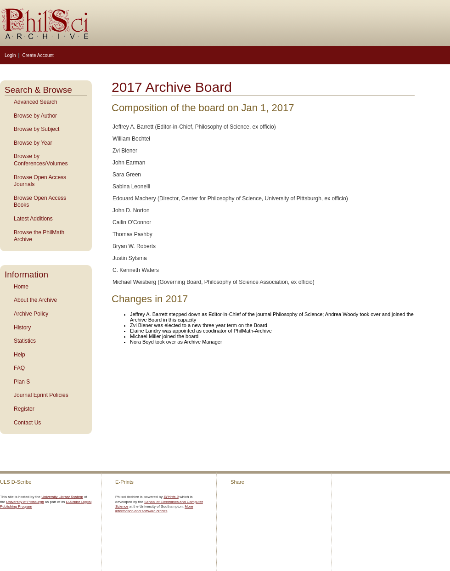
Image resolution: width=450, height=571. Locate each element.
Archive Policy (31, 314)
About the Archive (35, 300)
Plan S (22, 382)
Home (21, 286)
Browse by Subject (36, 129)
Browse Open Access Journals (40, 181)
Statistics (25, 341)
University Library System (62, 497)
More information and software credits (154, 508)
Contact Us (27, 422)
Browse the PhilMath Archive (39, 236)
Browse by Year (33, 143)
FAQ (19, 368)
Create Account (37, 55)
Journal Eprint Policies (41, 395)
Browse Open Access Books (40, 202)
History (22, 327)
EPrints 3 (170, 497)
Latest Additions (33, 218)
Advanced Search (35, 102)
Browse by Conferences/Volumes (41, 160)
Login (10, 55)
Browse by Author (35, 116)
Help (19, 354)
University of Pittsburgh (25, 502)
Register (24, 409)
